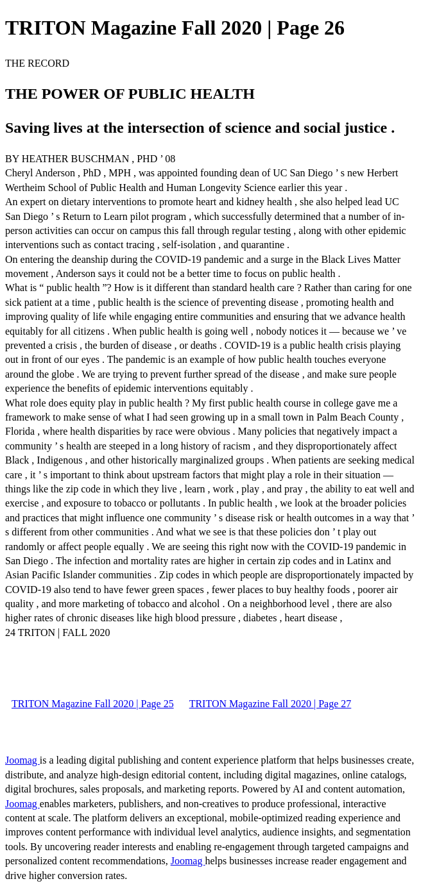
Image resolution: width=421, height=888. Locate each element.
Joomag (22, 760)
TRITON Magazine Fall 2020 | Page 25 (93, 703)
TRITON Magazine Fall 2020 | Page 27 (270, 703)
